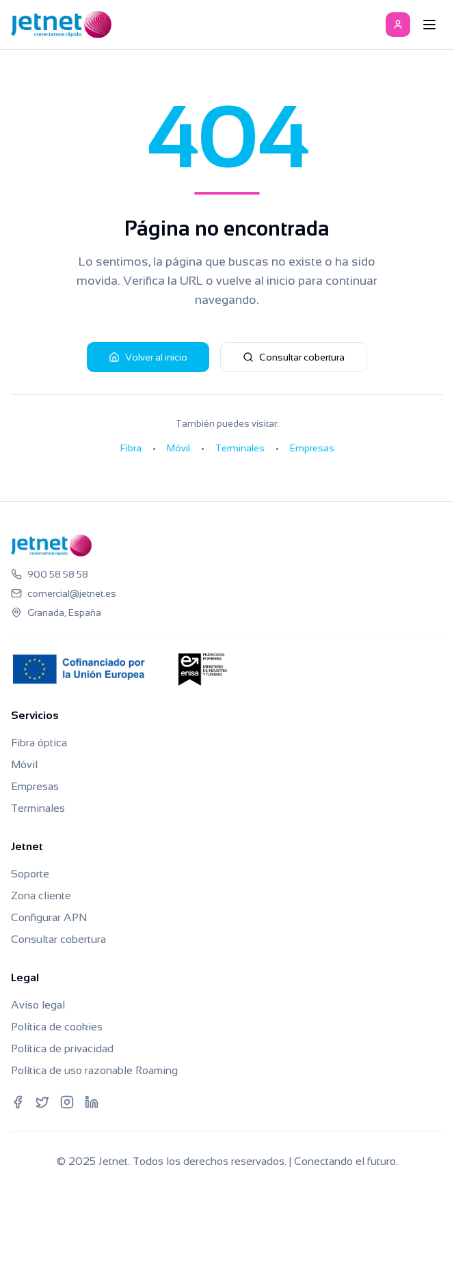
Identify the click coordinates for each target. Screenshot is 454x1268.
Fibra (131, 447)
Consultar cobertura (294, 357)
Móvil (178, 447)
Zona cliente (41, 895)
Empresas (312, 447)
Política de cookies (57, 1026)
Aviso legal (38, 1005)
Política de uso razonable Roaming (94, 1070)
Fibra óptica (39, 742)
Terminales (240, 447)
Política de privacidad (62, 1048)
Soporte (30, 873)
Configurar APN (49, 917)
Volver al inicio (148, 357)
